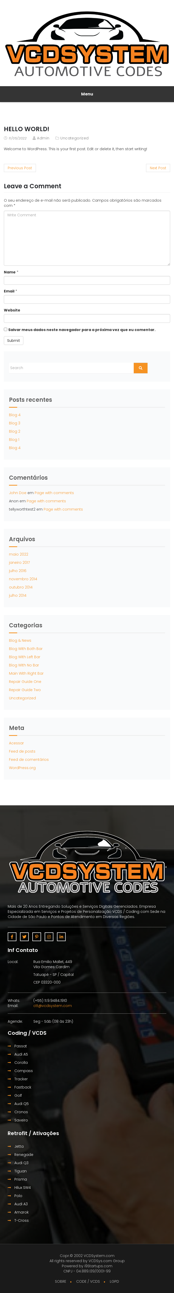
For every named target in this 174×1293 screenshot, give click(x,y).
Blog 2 (14, 431)
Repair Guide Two (25, 689)
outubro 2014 (21, 587)
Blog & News (20, 640)
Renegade (20, 1154)
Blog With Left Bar (24, 656)
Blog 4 (15, 414)
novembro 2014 (23, 579)
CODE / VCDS (88, 1281)
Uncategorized (74, 138)
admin (43, 138)
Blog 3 (14, 423)
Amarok (18, 1212)
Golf (15, 1095)
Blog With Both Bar (26, 648)
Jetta (16, 1146)
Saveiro (18, 1120)
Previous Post (20, 168)
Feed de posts (22, 751)
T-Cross (18, 1220)
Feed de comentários (29, 759)
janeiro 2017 (19, 562)
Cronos (18, 1111)
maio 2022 (18, 554)
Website (12, 310)
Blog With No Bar (24, 665)
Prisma (17, 1179)
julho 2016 (17, 570)
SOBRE (60, 1281)
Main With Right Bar (26, 673)
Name (10, 272)
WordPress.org (22, 767)
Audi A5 (18, 1054)
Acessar (16, 743)
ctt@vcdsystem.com (52, 1005)
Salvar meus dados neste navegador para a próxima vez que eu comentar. (82, 329)
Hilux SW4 (19, 1187)
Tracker (18, 1079)
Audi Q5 (18, 1103)
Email (9, 291)
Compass (20, 1070)
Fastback (19, 1087)
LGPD (114, 1281)
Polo (15, 1195)
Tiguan (17, 1171)
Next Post (158, 168)
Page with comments (54, 492)
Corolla (18, 1062)
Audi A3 (18, 1204)
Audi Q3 (18, 1162)
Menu (87, 94)
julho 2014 (17, 595)
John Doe (17, 492)
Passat (17, 1046)
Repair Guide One (25, 681)
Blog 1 (14, 439)
